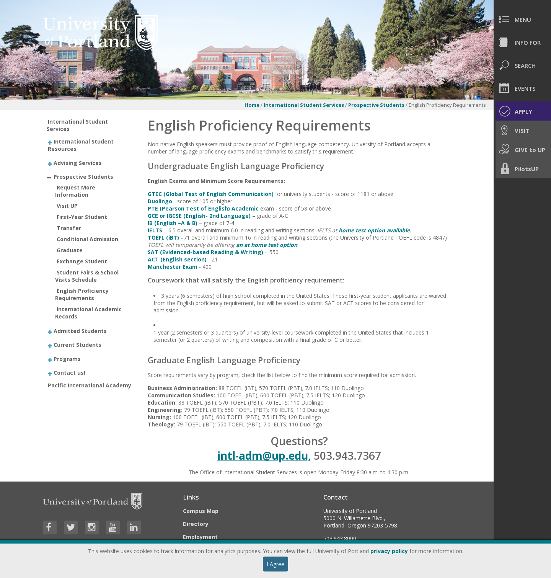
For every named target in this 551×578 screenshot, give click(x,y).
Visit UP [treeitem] (67, 205)
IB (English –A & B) (172, 223)
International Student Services (304, 104)
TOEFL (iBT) (163, 237)
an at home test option (266, 244)
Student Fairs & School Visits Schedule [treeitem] (87, 276)
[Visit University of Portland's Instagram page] (92, 527)
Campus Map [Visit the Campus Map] (200, 510)
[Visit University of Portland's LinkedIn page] (134, 527)
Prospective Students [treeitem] (83, 176)
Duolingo (160, 201)
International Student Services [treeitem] (77, 125)
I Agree (275, 564)
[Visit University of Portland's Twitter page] (71, 527)
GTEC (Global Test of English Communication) (211, 194)
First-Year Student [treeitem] (82, 216)
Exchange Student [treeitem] (82, 261)
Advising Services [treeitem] (78, 162)
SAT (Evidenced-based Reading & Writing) (205, 252)
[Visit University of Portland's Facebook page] (50, 527)
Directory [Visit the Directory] (196, 523)
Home (252, 104)
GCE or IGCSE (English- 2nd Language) (199, 215)
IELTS (155, 230)
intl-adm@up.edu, (264, 455)
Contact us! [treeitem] (69, 372)
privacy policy (389, 551)
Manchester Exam (172, 266)
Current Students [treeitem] (77, 344)
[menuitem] (522, 19)
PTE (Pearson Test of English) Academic (203, 208)
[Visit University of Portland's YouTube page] (113, 527)
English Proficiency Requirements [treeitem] (82, 294)
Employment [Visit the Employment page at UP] (200, 536)
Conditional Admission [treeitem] (87, 239)
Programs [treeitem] (67, 358)
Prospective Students (377, 104)
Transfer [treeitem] (69, 228)
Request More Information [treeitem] (75, 191)
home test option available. (375, 230)
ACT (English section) (177, 259)
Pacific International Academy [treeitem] (89, 385)
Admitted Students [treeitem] (80, 330)
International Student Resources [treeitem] (81, 145)
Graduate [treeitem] (70, 250)
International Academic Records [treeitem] (88, 312)
